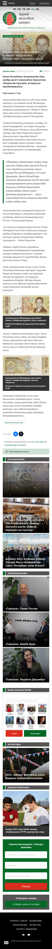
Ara (37, 9)
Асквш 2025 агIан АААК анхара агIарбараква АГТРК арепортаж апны (25, 830)
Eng (19, 9)
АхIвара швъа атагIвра (26, 904)
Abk (28, 9)
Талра (32, 3)
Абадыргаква (35, 921)
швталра (40, 441)
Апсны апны (9, 71)
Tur (24, 9)
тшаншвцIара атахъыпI (15, 445)
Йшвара (26, 886)
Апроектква (35, 925)
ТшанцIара (44, 3)
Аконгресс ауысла (18, 921)
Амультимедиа (20, 925)
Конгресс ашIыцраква (26, 929)
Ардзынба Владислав (13, 36)
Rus (14, 9)
